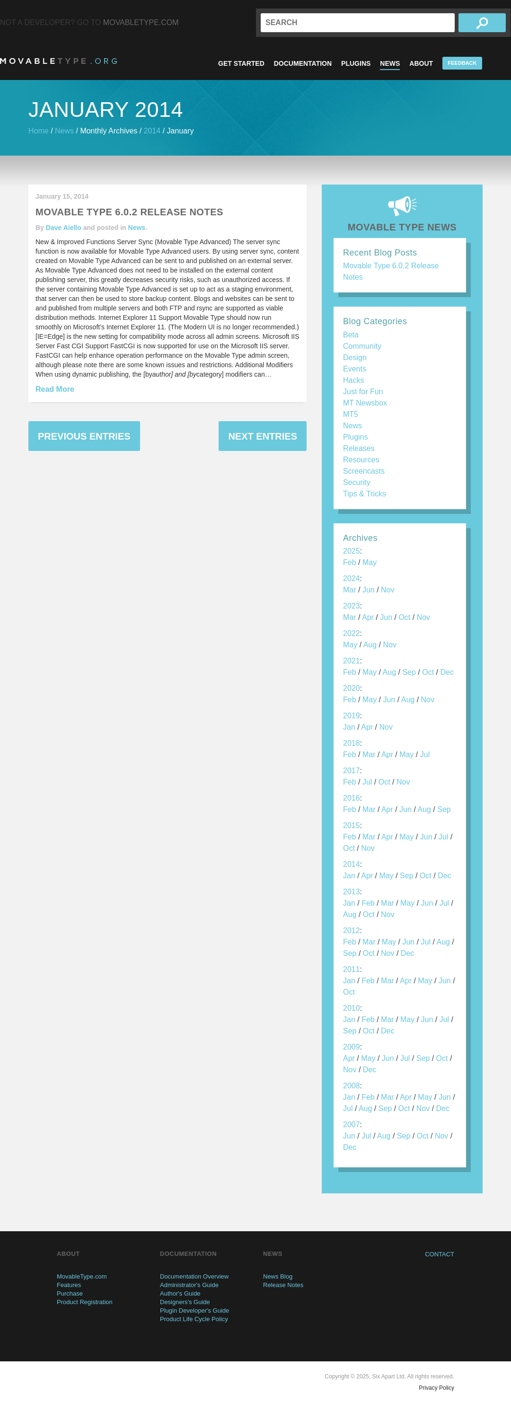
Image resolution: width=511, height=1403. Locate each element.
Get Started (241, 63)
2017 (351, 771)
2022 (351, 633)
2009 (351, 1047)
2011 (351, 969)
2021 (351, 661)
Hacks (353, 380)
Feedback (462, 63)
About (421, 63)
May (369, 562)
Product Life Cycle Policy (194, 1319)
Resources (361, 460)
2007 (351, 1125)
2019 (351, 716)
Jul (425, 754)
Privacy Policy (436, 1388)
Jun (368, 590)
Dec (446, 672)
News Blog (277, 1276)
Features (69, 1284)
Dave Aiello (63, 227)
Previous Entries (84, 436)
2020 (351, 688)
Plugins (355, 63)
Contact (439, 1254)
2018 (351, 743)
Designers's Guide (185, 1302)
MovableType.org (58, 61)
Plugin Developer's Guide (194, 1310)
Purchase (70, 1293)
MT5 (350, 414)
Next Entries (262, 436)
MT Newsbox (365, 403)
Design (355, 357)
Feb (349, 562)
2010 (351, 1008)
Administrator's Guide (189, 1284)
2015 (351, 825)
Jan (349, 727)
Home (38, 131)
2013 (351, 892)
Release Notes (283, 1284)
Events (354, 369)
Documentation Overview (194, 1276)
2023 (351, 606)
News (390, 63)
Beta (351, 335)
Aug (370, 645)
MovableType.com (141, 22)
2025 (351, 551)
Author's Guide (180, 1293)
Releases (359, 448)
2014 (152, 131)
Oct (404, 617)
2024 (351, 578)
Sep (408, 672)
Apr (368, 617)
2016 (351, 798)
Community (362, 346)
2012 (351, 931)
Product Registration (85, 1302)
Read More (54, 389)
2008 (351, 1086)
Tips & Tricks (364, 494)
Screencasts (364, 471)
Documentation (303, 63)
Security (356, 482)
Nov (387, 590)
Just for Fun (363, 392)
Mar (349, 590)
